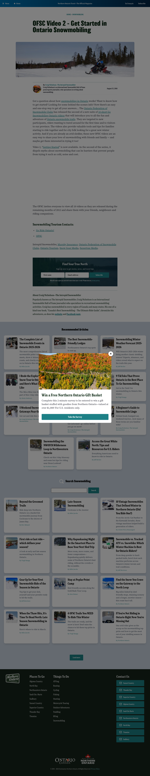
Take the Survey (75, 416)
